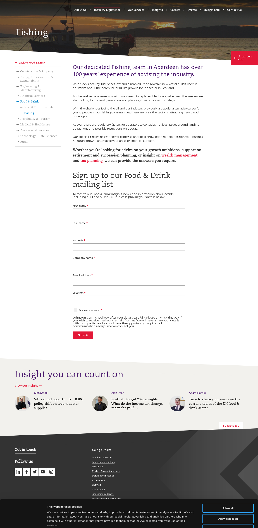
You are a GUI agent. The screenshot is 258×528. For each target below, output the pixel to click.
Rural (24, 141)
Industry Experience (107, 9)
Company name (83, 258)
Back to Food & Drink (31, 62)
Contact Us (234, 9)
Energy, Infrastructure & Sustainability (36, 78)
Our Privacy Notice (101, 457)
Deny (228, 505)
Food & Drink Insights (39, 107)
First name (80, 205)
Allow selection (228, 494)
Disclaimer (97, 466)
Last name (79, 223)
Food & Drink (29, 101)
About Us (80, 9)
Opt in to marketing (90, 310)
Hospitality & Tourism (35, 118)
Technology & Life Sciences (38, 136)
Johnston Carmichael (28, 9)
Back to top (232, 425)
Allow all (228, 484)
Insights (157, 9)
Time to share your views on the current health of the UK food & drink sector (214, 403)
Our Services (136, 9)
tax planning (91, 160)
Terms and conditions (103, 462)
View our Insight (26, 385)
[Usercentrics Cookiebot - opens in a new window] (23, 521)
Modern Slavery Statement (106, 471)
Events (192, 9)
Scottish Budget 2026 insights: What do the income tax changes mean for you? (137, 403)
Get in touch (25, 449)
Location (78, 292)
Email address (82, 275)
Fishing (29, 113)
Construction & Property (37, 71)
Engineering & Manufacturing (30, 88)
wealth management (179, 155)
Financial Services (32, 95)
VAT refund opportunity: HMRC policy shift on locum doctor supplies (58, 403)
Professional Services (34, 130)
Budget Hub (212, 9)
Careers (175, 9)
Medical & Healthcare (35, 124)
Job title (78, 240)
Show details (188, 520)
